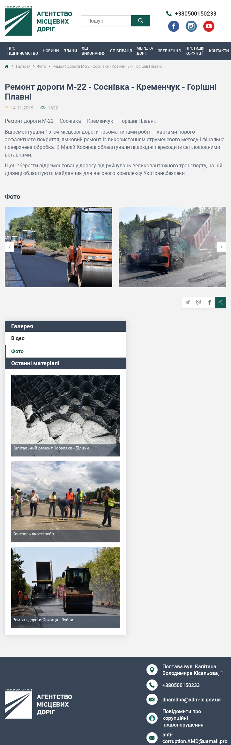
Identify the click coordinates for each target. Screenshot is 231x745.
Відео (18, 338)
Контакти (219, 50)
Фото (17, 351)
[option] (59, 247)
